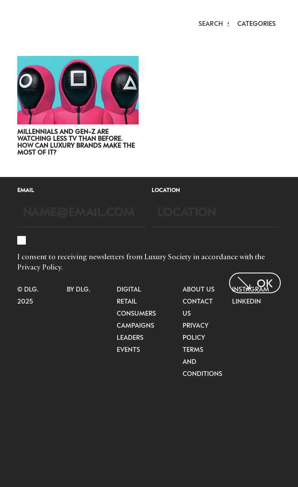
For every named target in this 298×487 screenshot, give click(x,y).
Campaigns (135, 325)
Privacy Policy (39, 267)
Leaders (130, 337)
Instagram (250, 289)
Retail (127, 301)
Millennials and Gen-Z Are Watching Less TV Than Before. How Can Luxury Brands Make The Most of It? (76, 141)
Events (128, 349)
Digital (129, 289)
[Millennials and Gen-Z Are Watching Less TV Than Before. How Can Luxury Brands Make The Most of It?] (78, 61)
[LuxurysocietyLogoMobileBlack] (21, 22)
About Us (198, 289)
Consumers (136, 313)
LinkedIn (246, 301)
